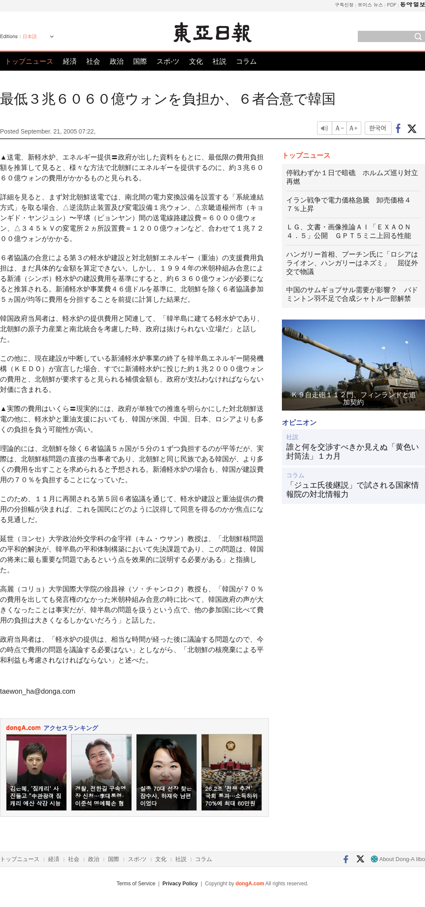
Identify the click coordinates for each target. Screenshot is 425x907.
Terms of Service (136, 884)
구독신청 (344, 4)
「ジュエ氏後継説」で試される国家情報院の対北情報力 (352, 490)
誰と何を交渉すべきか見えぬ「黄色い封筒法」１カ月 (352, 452)
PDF (391, 4)
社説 (219, 61)
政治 (117, 61)
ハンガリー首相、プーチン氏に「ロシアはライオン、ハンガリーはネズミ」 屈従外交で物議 (352, 263)
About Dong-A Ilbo (398, 859)
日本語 (30, 36)
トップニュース (29, 61)
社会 (93, 61)
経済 (70, 61)
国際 (140, 61)
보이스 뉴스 (370, 4)
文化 (196, 61)
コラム (246, 61)
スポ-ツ (168, 61)
